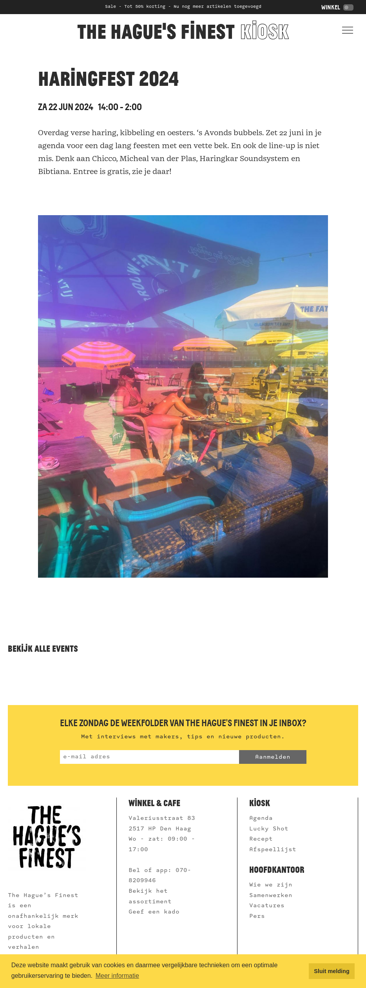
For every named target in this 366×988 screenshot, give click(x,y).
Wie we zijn (272, 885)
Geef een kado (154, 912)
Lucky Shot (268, 829)
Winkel (337, 7)
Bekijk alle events (43, 648)
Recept (261, 839)
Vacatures (268, 906)
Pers (259, 916)
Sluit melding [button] (331, 971)
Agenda (261, 818)
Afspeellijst (274, 850)
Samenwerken (272, 895)
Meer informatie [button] (117, 975)
